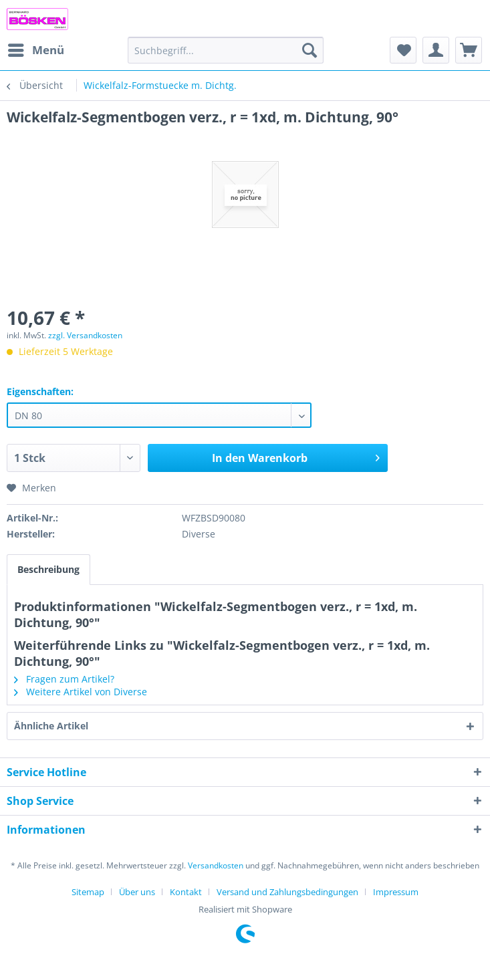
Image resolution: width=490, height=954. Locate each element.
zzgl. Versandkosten (85, 335)
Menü (36, 48)
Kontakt (186, 892)
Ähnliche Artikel (51, 725)
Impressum (395, 892)
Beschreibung (48, 569)
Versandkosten (215, 865)
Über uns (137, 892)
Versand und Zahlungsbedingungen (287, 892)
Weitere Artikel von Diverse (80, 691)
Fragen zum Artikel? (64, 679)
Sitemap (88, 892)
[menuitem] (35, 50)
